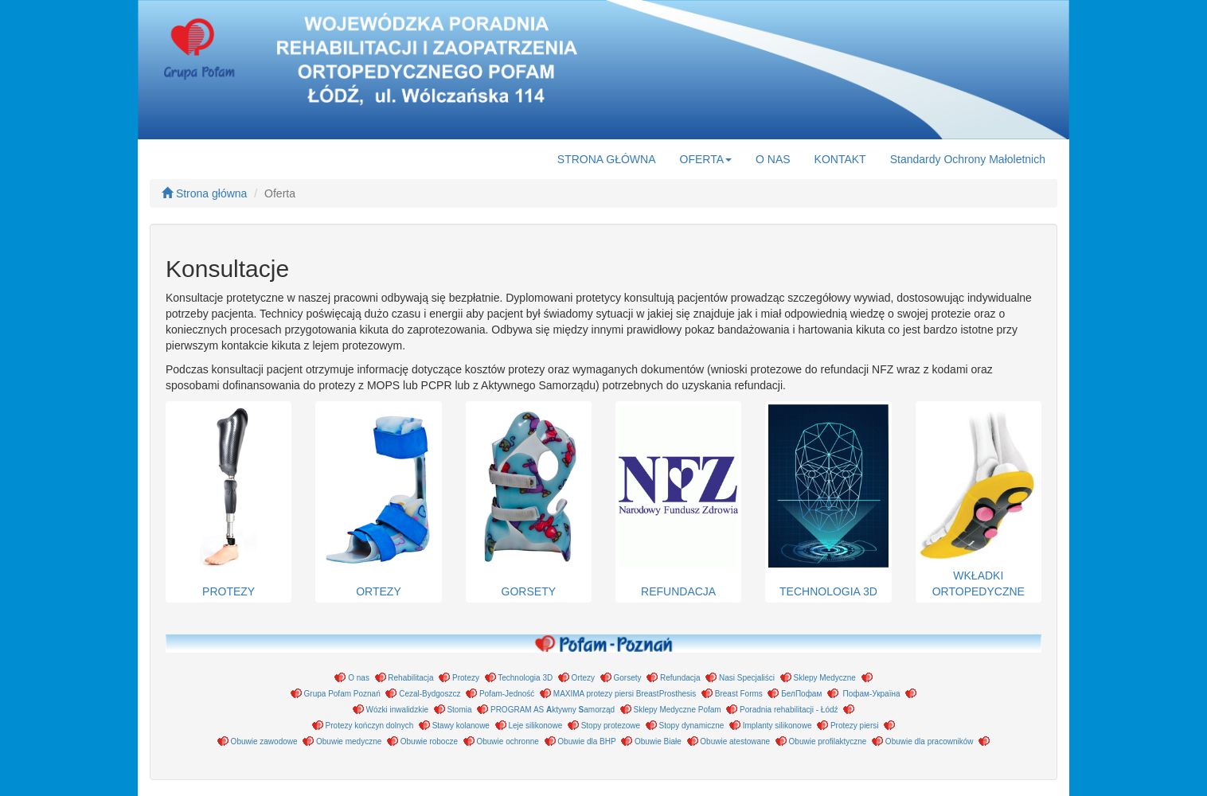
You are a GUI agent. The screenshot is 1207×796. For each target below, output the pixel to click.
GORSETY (528, 501)
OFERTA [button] (706, 159)
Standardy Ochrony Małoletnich (967, 159)
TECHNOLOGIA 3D (828, 501)
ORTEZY (378, 501)
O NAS (773, 159)
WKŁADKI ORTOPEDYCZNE (978, 501)
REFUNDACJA (678, 501)
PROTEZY (228, 501)
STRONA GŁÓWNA (606, 159)
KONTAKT (840, 159)
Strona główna (204, 193)
